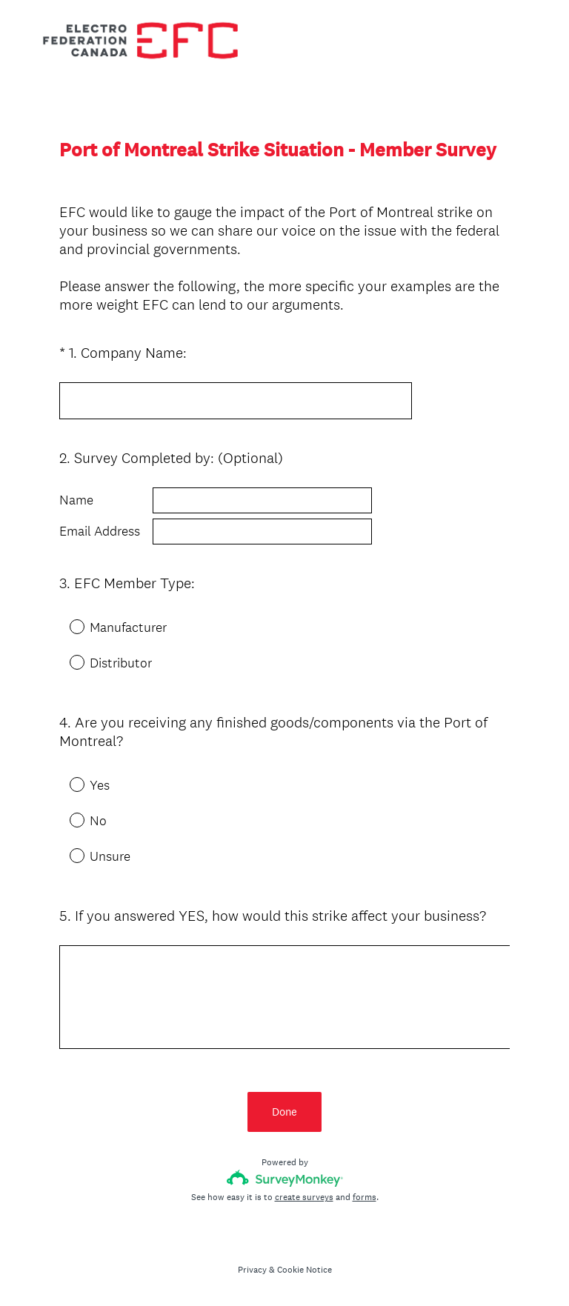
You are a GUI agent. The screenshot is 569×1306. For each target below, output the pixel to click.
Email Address (99, 531)
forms (364, 1197)
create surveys (304, 1197)
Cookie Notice (304, 1270)
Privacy (252, 1270)
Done (284, 1112)
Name (76, 500)
